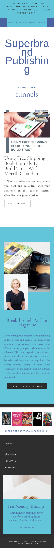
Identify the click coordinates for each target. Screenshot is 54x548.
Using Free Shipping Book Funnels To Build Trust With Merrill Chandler (24, 166)
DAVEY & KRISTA (31, 543)
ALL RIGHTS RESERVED (37, 541)
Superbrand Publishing (27, 56)
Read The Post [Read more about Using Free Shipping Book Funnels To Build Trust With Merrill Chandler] (17, 204)
